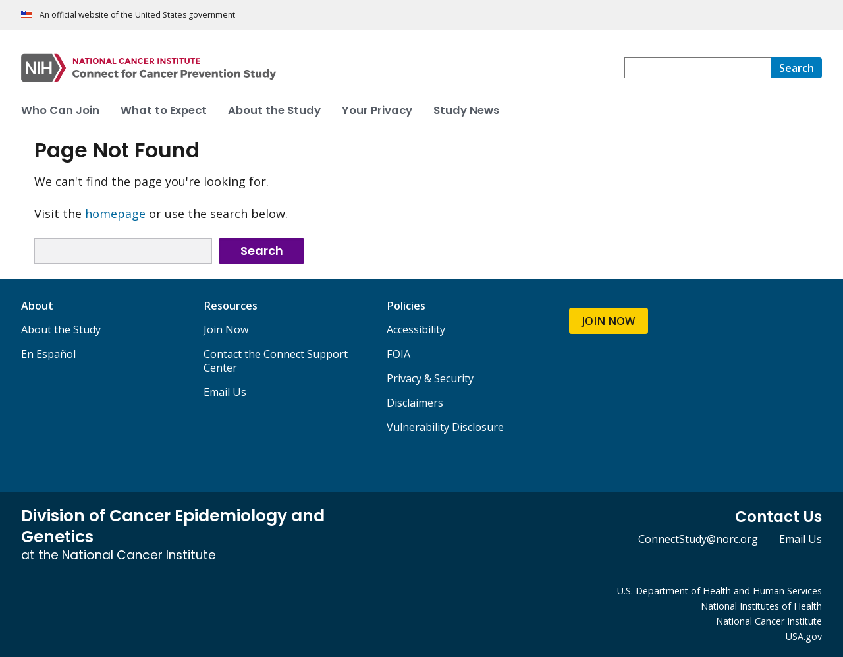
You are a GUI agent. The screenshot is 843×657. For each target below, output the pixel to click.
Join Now (226, 329)
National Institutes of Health (761, 606)
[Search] (796, 67)
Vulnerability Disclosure (445, 427)
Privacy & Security (430, 378)
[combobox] (697, 67)
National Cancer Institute (769, 621)
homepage (115, 213)
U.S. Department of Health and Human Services (719, 591)
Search (261, 251)
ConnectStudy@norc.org (698, 539)
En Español (48, 354)
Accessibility (416, 329)
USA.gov (804, 636)
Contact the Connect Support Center (276, 361)
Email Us (225, 392)
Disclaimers (415, 402)
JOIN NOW (608, 321)
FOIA (398, 354)
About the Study (61, 329)
